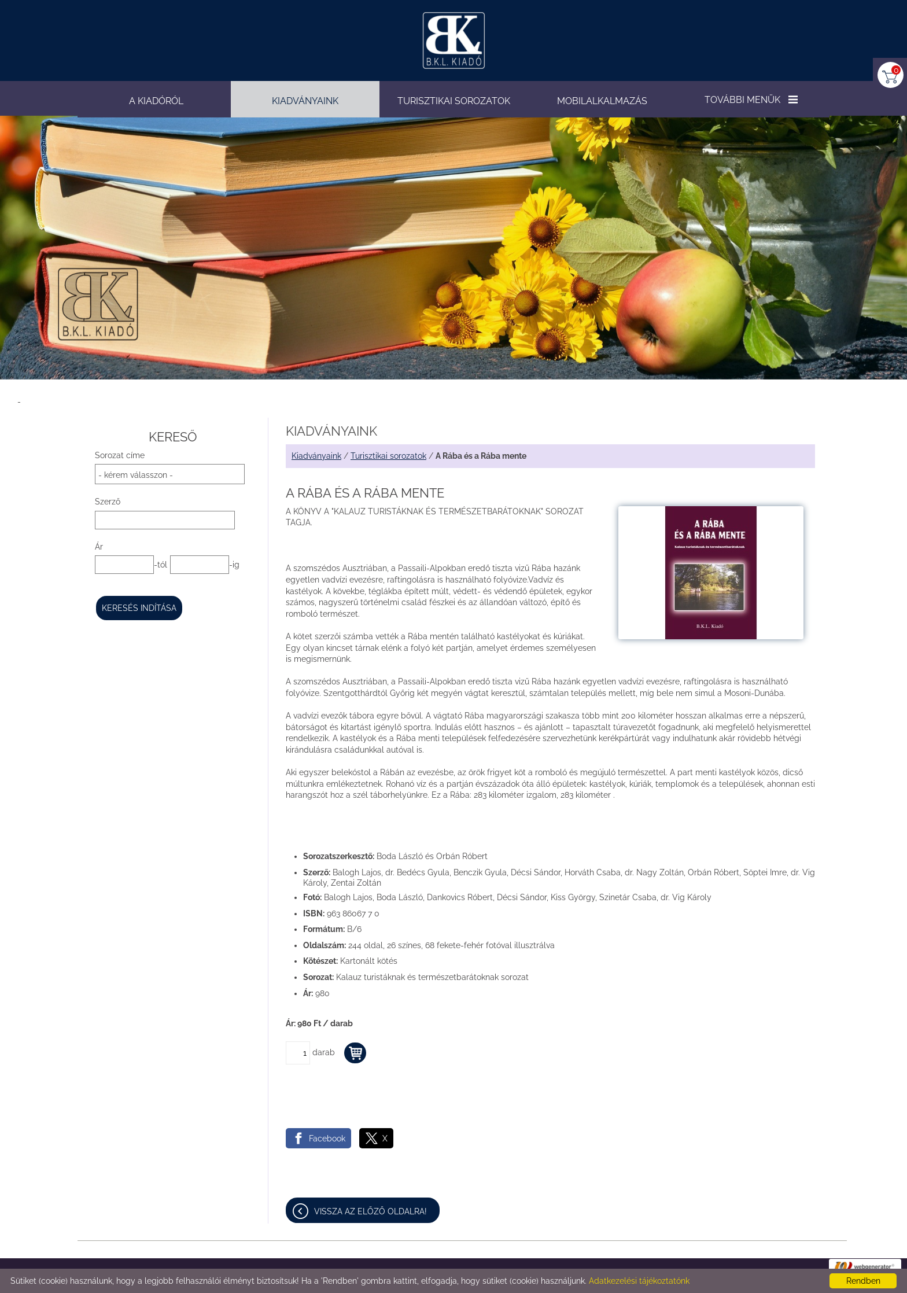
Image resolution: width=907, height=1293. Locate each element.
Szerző (107, 501)
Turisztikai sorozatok (388, 456)
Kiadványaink (316, 456)
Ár (99, 546)
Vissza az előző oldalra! (370, 1211)
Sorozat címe (120, 455)
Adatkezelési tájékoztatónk (639, 1280)
